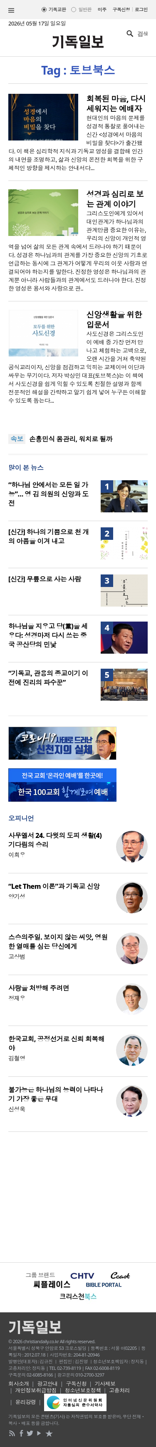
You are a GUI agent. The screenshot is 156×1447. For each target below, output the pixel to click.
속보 (16, 439)
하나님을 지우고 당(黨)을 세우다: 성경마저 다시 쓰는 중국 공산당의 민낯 (48, 635)
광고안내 (47, 1383)
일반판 (84, 9)
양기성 (16, 896)
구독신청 (121, 9)
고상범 (16, 956)
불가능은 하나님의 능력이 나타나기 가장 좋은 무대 (55, 1094)
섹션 (11, 10)
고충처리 (119, 1390)
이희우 (16, 855)
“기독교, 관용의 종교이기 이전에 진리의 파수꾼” (48, 678)
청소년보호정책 (83, 1390)
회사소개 (18, 1383)
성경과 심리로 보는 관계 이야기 (115, 199)
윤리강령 (25, 1402)
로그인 (141, 9)
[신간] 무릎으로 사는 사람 (44, 579)
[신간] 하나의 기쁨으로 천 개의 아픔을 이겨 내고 (48, 536)
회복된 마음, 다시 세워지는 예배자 (116, 103)
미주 (102, 9)
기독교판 (57, 9)
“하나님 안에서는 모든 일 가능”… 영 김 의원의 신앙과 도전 (48, 494)
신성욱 (16, 1109)
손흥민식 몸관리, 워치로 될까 (70, 439)
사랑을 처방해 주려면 (38, 988)
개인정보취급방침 (36, 1390)
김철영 (16, 1058)
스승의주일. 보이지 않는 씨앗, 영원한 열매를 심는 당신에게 (58, 942)
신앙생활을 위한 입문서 (114, 319)
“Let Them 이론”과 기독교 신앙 (53, 886)
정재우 (16, 998)
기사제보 (105, 1383)
